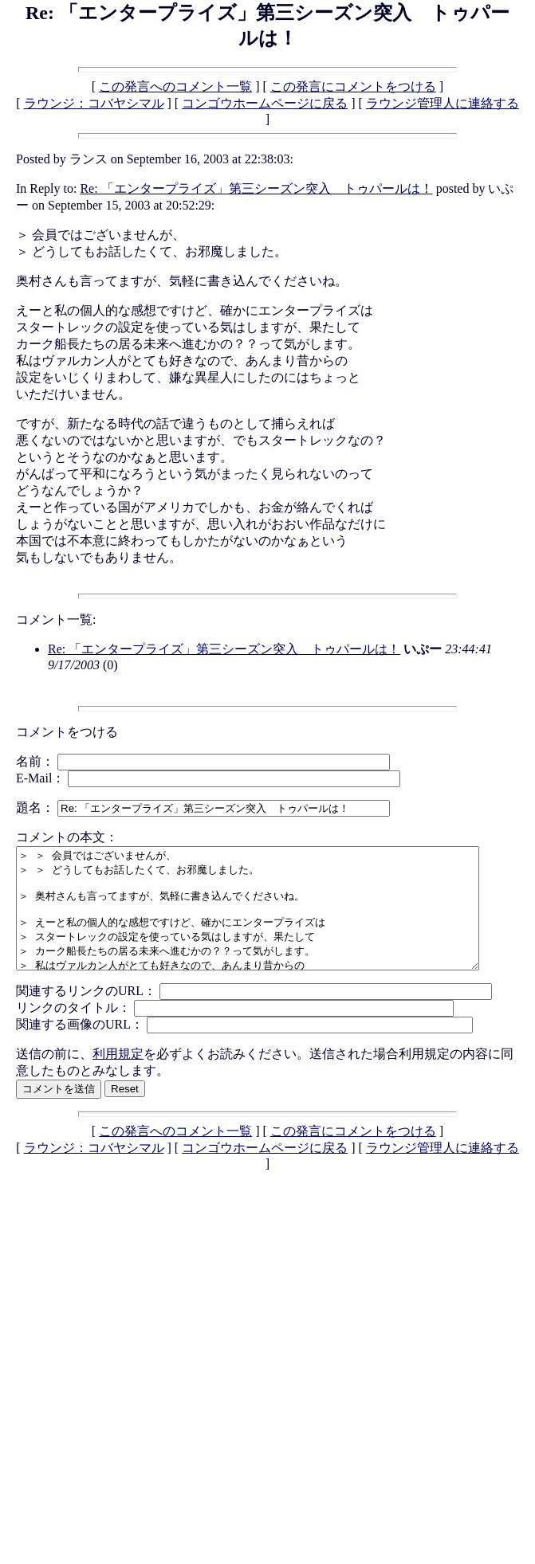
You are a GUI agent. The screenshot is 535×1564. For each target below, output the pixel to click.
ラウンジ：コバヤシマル (94, 103)
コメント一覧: (56, 619)
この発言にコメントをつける (353, 86)
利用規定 (118, 1077)
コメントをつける (67, 732)
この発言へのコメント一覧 (175, 86)
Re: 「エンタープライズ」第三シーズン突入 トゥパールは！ (256, 188)
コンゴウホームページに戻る (265, 103)
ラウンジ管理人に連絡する (442, 103)
